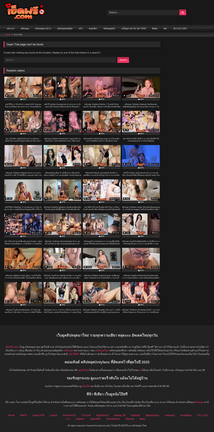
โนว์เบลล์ (86, 415)
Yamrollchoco (113, 419)
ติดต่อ (154, 28)
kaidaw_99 (120, 415)
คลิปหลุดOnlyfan (65, 28)
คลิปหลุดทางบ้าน (43, 28)
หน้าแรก (11, 28)
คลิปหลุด (25, 28)
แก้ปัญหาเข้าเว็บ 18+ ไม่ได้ (133, 28)
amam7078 (38, 415)
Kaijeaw (80, 419)
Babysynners (152, 415)
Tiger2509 (95, 419)
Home (7, 34)
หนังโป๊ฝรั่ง (74, 354)
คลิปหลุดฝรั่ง (109, 28)
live (165, 28)
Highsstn (135, 415)
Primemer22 (69, 415)
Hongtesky (186, 415)
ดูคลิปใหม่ (84, 370)
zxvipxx (54, 415)
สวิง (80, 28)
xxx (140, 370)
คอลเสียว (93, 28)
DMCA (23, 415)
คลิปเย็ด (86, 386)
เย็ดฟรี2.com (12, 347)
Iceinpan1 (170, 415)
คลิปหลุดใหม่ (102, 350)
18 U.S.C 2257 (180, 28)
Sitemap (129, 419)
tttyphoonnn (102, 415)
